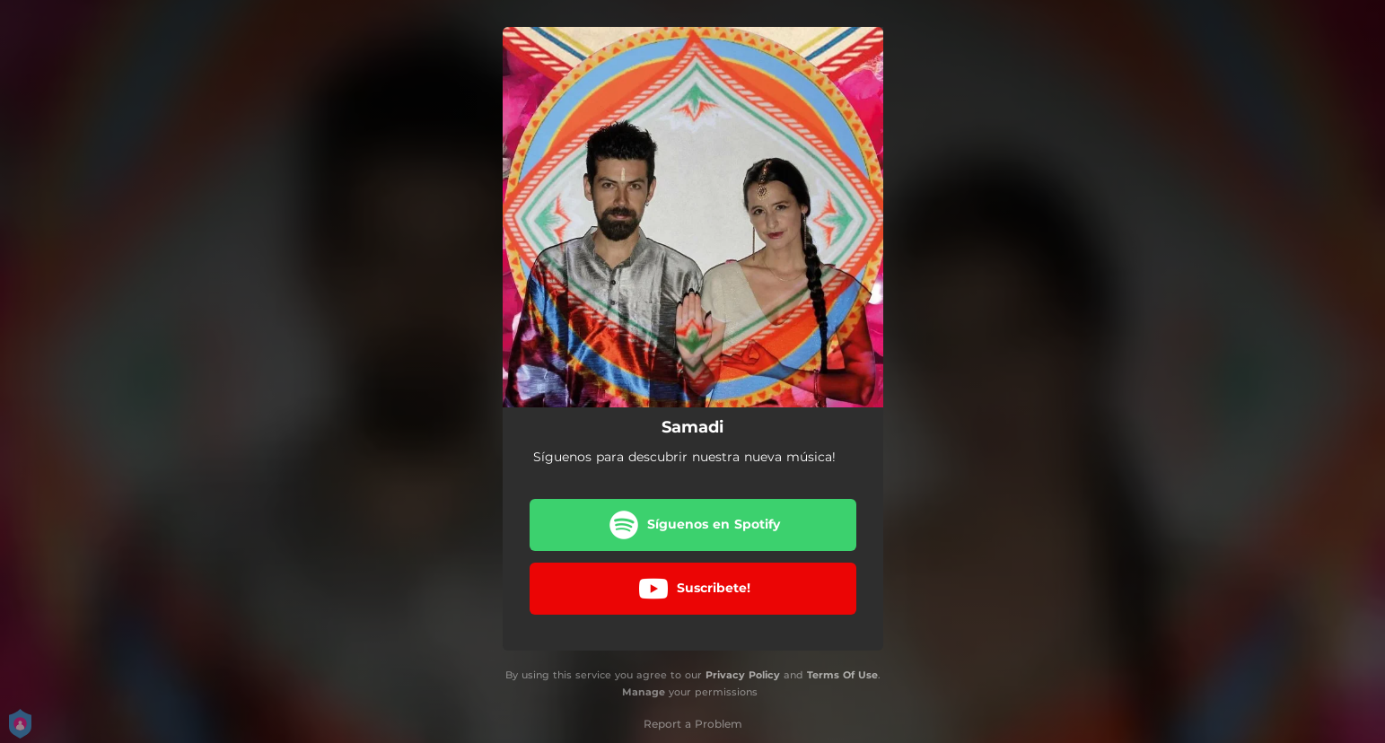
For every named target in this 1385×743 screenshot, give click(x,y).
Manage (643, 692)
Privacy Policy (743, 675)
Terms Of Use (842, 675)
